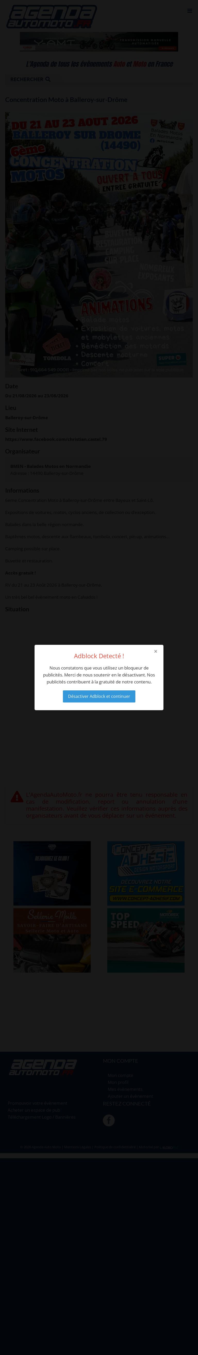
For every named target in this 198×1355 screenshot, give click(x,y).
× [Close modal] (156, 651)
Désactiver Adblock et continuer (99, 696)
